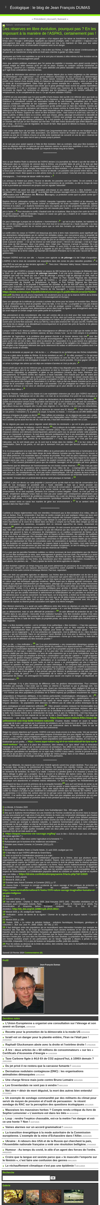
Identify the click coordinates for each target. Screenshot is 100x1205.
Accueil (51, 33)
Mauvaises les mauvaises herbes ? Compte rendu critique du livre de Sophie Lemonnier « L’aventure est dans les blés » (45, 1075)
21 (4, 903)
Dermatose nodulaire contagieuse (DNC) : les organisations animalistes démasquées (51, 1043)
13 (4, 871)
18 (4, 887)
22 (4, 905)
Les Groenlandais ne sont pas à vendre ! (27, 1054)
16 (4, 882)
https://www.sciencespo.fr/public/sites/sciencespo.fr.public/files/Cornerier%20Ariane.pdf (43, 302)
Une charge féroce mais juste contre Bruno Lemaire (33, 1049)
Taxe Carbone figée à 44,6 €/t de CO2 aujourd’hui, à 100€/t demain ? (41, 1033)
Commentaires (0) (33, 934)
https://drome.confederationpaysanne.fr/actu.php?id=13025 (46, 866)
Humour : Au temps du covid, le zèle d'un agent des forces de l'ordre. (42, 1107)
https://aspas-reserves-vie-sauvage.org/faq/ (25, 830)
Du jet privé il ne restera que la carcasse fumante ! (32, 1038)
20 (4, 898)
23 (4, 910)
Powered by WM (50, 1202)
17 (4, 885)
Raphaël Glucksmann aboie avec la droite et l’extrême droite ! (38, 1021)
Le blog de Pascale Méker (16, 1189)
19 (4, 896)
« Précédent (40, 33)
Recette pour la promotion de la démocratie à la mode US (36, 1012)
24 (4, 926)
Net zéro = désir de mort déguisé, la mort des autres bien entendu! (41, 1059)
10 (4, 846)
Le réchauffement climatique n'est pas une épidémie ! (34, 1119)
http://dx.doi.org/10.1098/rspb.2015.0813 (30, 894)
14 (4, 873)
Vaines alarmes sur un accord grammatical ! (29, 1088)
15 (4, 875)
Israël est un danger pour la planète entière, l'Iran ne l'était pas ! (39, 1016)
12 (4, 869)
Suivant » (60, 33)
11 (4, 848)
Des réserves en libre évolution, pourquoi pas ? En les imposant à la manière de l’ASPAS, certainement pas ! (45, 44)
